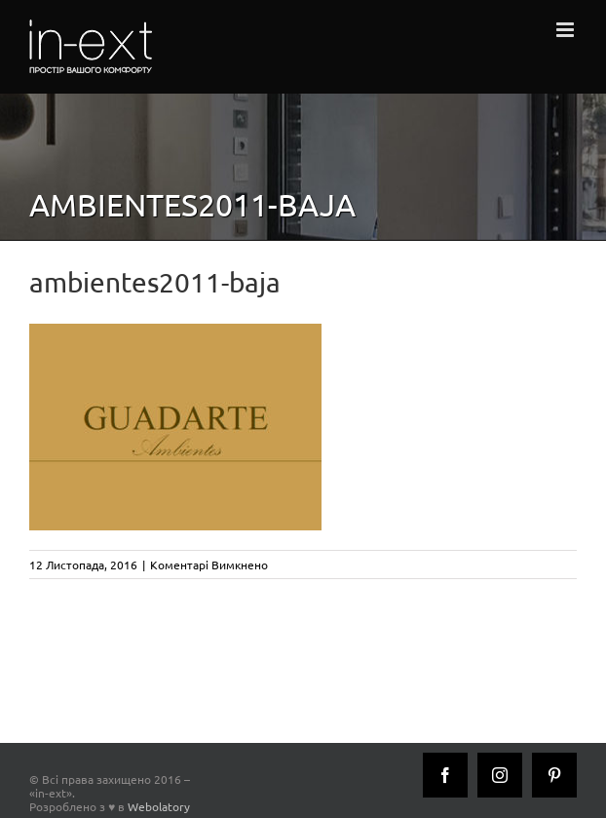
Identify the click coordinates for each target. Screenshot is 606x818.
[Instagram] (499, 775)
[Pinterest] (554, 775)
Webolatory (159, 806)
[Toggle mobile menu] (566, 29)
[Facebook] (445, 775)
